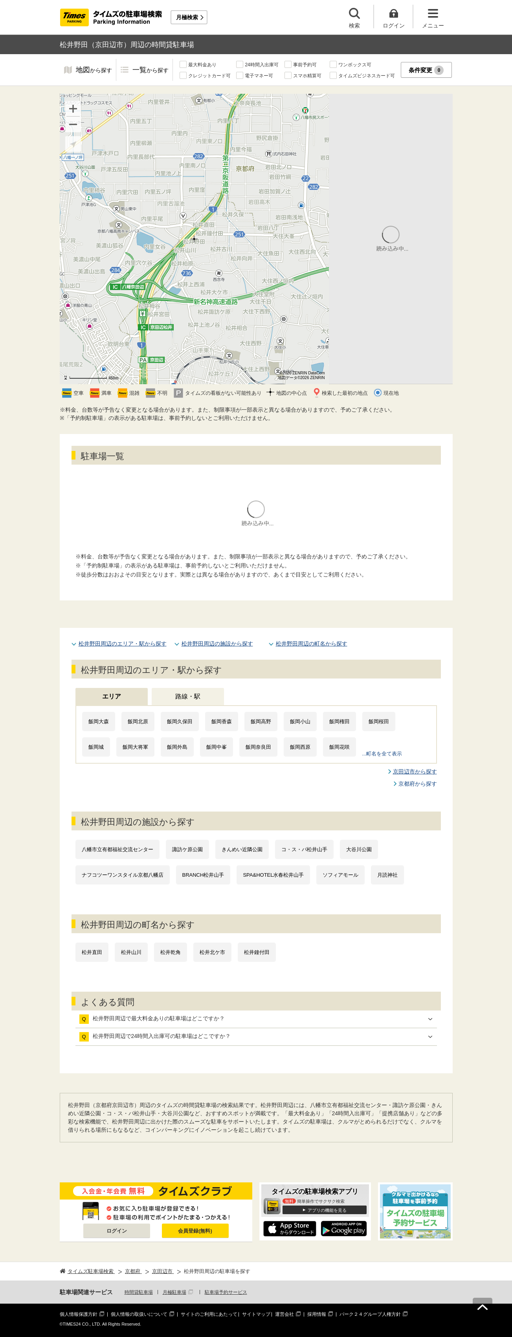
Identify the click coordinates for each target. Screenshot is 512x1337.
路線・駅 (187, 696)
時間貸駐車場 (139, 1292)
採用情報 (316, 1314)
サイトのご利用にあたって (209, 1314)
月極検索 (187, 17)
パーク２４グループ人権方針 (370, 1314)
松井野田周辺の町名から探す (311, 643)
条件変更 (426, 70)
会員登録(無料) (195, 1231)
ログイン (116, 1231)
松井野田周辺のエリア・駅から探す (123, 643)
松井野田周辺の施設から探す (217, 643)
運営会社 (284, 1314)
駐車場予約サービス (226, 1292)
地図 (94, 70)
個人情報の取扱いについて (139, 1314)
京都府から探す (417, 784)
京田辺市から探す (415, 771)
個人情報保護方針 (78, 1314)
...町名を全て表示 (382, 754)
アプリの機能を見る (327, 1210)
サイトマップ (256, 1314)
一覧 (150, 70)
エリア (111, 696)
